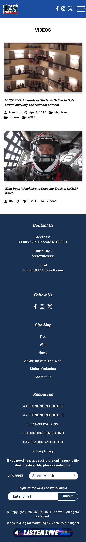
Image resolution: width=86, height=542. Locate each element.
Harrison (58, 112)
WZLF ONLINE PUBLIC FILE (43, 415)
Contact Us (43, 377)
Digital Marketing (43, 369)
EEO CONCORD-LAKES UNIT (43, 433)
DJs (43, 336)
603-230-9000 (43, 256)
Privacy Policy (42, 451)
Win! (43, 345)
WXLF (28, 117)
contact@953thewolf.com (43, 270)
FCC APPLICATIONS (43, 424)
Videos (12, 117)
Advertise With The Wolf (43, 361)
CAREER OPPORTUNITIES (43, 442)
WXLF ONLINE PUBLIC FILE (43, 406)
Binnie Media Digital (65, 523)
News (43, 353)
